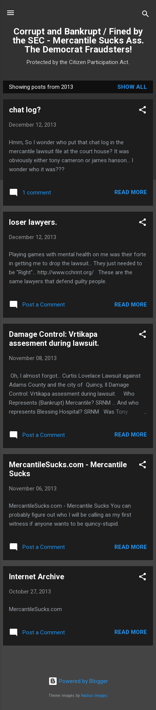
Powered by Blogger (78, 681)
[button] (142, 111)
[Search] (145, 15)
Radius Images (94, 695)
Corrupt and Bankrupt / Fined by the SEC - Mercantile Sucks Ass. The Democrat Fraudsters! (78, 40)
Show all (132, 87)
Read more (130, 192)
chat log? (25, 109)
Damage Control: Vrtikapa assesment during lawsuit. (54, 339)
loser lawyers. (33, 222)
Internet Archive (36, 576)
